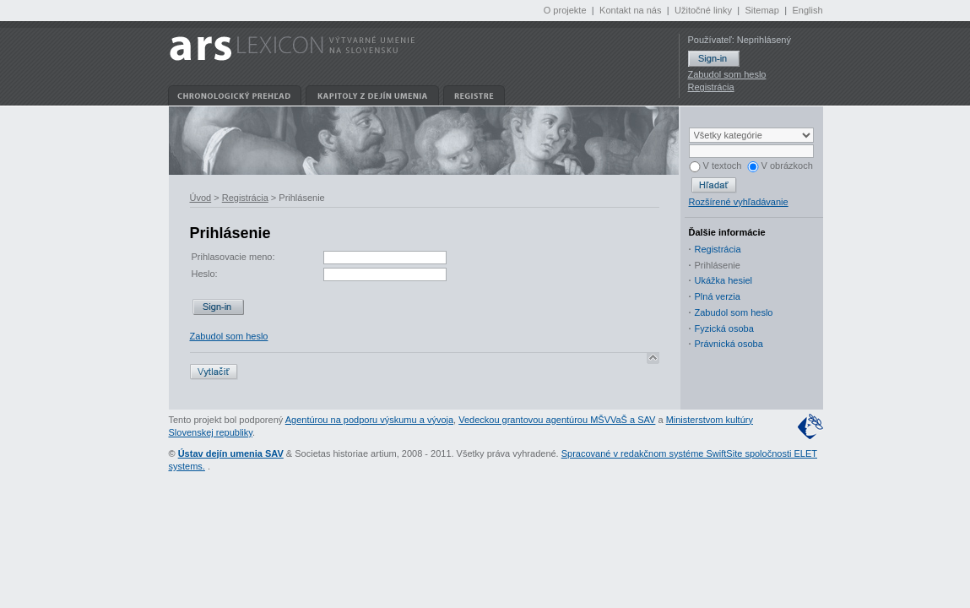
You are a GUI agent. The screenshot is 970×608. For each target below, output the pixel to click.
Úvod (201, 198)
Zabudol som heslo (727, 74)
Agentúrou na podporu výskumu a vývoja (369, 420)
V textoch (715, 165)
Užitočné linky (703, 10)
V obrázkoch (780, 165)
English (807, 10)
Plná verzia (717, 296)
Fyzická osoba (724, 328)
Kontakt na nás (630, 10)
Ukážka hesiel (723, 280)
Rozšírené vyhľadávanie (738, 202)
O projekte (565, 10)
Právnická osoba (729, 344)
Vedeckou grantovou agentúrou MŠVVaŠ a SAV (556, 420)
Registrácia (711, 87)
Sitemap (761, 10)
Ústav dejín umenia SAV (231, 453)
